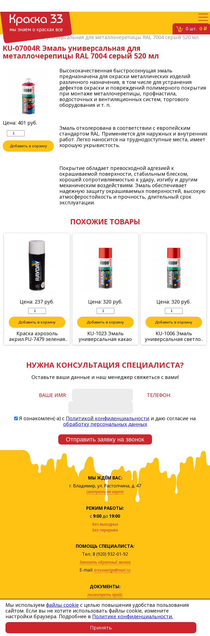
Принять (101, 627)
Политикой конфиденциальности (107, 418)
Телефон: (159, 395)
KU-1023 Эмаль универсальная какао (105, 336)
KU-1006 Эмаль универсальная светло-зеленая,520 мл (173, 336)
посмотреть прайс (105, 594)
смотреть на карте (105, 491)
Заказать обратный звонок (105, 562)
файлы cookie (62, 605)
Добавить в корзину (28, 145)
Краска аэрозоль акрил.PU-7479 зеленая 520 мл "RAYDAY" (37, 336)
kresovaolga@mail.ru (112, 570)
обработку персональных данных (105, 424)
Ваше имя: (53, 395)
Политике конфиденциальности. (132, 616)
